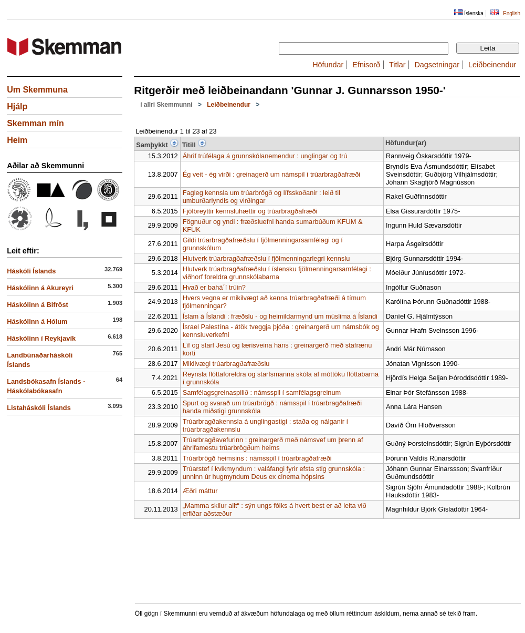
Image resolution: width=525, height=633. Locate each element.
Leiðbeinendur (492, 64)
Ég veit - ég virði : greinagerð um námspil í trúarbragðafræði (272, 174)
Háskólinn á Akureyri (40, 288)
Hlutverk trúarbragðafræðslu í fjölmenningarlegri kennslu (266, 258)
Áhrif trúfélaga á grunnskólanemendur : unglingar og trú (265, 156)
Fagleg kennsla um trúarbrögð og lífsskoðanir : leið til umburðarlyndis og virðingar (261, 197)
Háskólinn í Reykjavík (41, 338)
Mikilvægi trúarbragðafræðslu (226, 363)
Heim (17, 140)
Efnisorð (366, 64)
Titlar (397, 64)
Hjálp (17, 106)
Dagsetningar (436, 64)
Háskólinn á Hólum (37, 321)
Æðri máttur (200, 491)
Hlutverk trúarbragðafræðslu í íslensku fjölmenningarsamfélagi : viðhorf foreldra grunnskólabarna (277, 273)
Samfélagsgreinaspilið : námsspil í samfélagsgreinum (262, 392)
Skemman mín (35, 123)
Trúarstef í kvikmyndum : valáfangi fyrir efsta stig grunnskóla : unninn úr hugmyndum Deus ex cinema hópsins (274, 473)
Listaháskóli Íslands (39, 408)
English (511, 13)
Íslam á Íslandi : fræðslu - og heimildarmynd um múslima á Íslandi (280, 316)
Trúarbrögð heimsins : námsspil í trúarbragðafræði (257, 458)
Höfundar (327, 64)
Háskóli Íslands (31, 271)
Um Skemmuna (37, 89)
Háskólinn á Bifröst (37, 305)
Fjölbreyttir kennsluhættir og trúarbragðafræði (250, 211)
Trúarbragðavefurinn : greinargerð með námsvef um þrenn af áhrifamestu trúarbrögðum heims (273, 444)
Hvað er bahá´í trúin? (214, 287)
